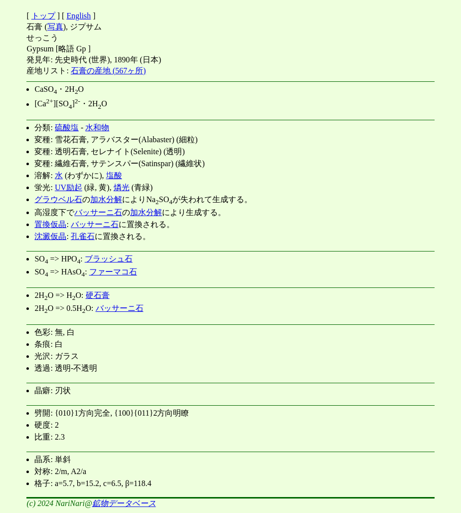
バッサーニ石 (98, 212)
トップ (43, 15)
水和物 (97, 127)
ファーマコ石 (113, 271)
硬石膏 (98, 295)
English (78, 15)
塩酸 (114, 175)
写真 (55, 26)
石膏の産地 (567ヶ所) (108, 70)
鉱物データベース (124, 503)
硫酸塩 (67, 127)
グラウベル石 (58, 199)
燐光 (122, 187)
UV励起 (68, 187)
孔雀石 (83, 236)
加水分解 (106, 199)
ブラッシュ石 (109, 259)
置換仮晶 (50, 224)
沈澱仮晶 (50, 236)
